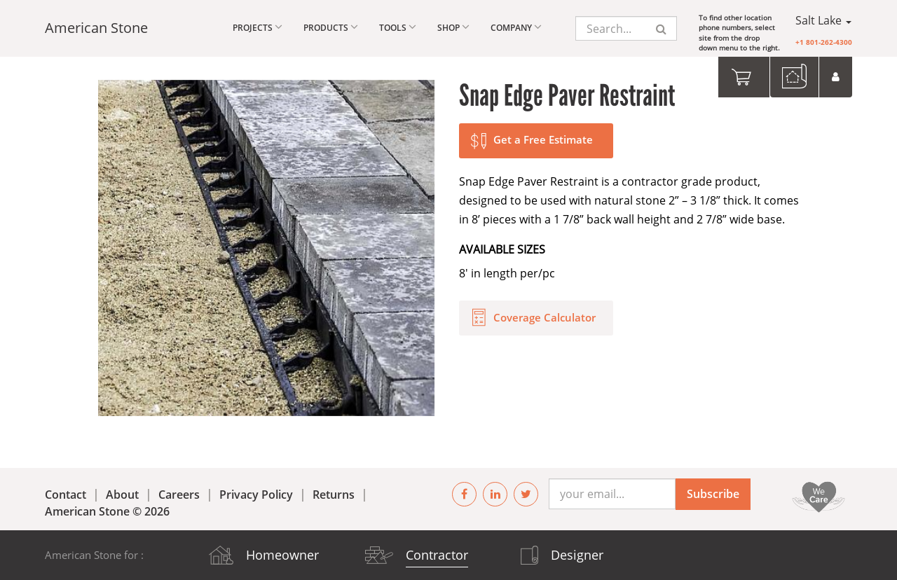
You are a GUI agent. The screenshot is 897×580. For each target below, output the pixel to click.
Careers (179, 494)
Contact (65, 494)
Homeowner (282, 554)
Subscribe (713, 494)
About (122, 494)
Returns (334, 494)
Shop (453, 27)
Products (330, 27)
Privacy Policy (256, 494)
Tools (397, 27)
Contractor (437, 554)
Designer (577, 554)
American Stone (96, 27)
